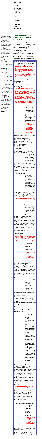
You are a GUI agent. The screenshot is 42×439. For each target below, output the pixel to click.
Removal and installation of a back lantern (5, 105)
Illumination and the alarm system (6, 67)
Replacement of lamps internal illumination (7, 82)
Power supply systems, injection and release (6, 45)
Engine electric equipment (5, 47)
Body (3, 60)
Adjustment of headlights (5, 97)
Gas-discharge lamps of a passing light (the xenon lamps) (6, 101)
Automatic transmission (7, 52)
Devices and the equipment (5, 108)
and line (7, 50)
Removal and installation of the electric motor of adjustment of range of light (6, 93)
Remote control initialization (5, 74)
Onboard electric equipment (5, 62)
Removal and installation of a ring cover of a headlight (7, 88)
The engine (4, 40)
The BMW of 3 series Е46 (7, 34)
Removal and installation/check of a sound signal (6, 71)
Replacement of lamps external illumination (7, 78)
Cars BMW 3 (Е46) (6, 36)
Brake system (5, 56)
